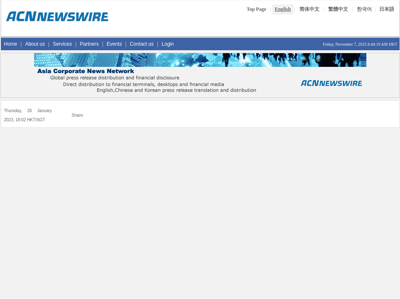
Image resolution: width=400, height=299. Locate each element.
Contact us (142, 44)
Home (10, 44)
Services (62, 44)
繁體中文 (338, 9)
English (283, 9)
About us (35, 44)
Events (114, 44)
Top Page (256, 9)
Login (168, 44)
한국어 (364, 9)
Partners (89, 44)
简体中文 (309, 9)
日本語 (386, 9)
